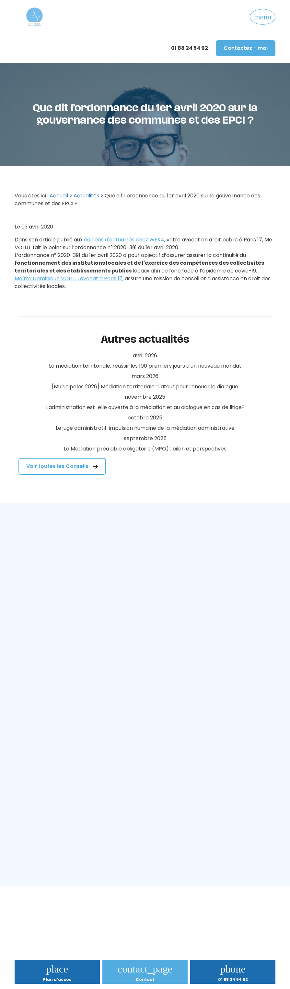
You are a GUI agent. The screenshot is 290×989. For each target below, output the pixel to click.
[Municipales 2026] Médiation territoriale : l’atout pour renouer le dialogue (145, 386)
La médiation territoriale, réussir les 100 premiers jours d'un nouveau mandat (145, 366)
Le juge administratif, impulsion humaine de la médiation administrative (145, 428)
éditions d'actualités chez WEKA (124, 239)
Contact (145, 979)
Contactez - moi (246, 48)
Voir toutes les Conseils (62, 466)
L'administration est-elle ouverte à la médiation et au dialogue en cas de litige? (145, 407)
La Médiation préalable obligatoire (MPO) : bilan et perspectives (145, 448)
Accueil (59, 195)
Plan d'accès (57, 979)
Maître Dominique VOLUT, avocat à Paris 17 (68, 278)
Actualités (86, 195)
